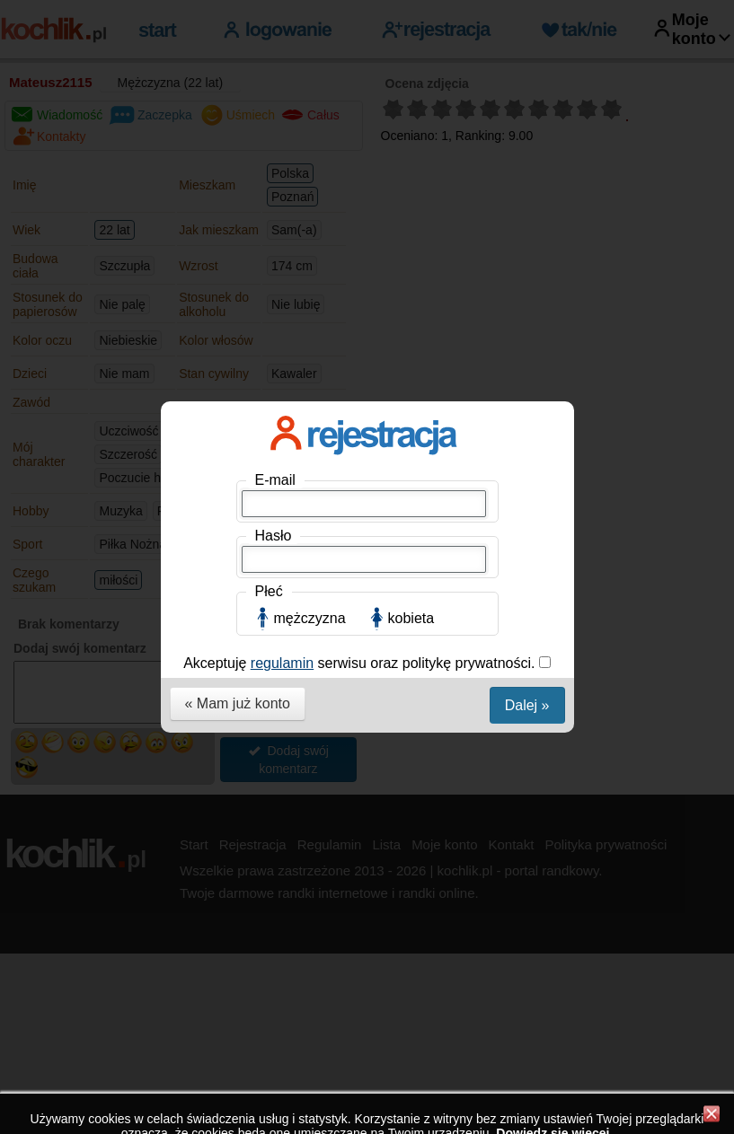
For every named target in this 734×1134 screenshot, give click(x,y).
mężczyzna (310, 404)
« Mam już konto (237, 489)
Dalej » (527, 491)
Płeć (269, 377)
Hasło (273, 322)
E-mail (275, 266)
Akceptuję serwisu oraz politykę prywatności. (361, 449)
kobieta (411, 404)
